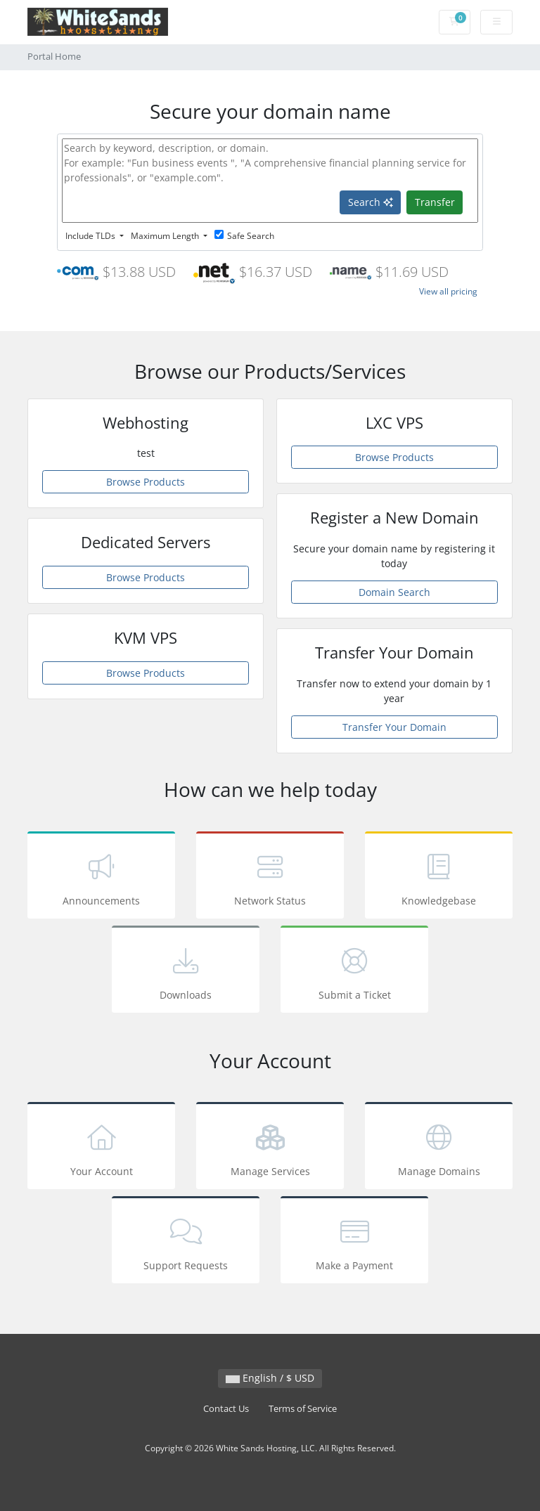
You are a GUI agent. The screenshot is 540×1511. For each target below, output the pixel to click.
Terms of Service (303, 1409)
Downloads (185, 971)
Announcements (101, 877)
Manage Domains (439, 1148)
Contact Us (226, 1409)
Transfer (435, 202)
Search (370, 202)
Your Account (101, 1148)
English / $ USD (270, 1377)
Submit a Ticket (354, 971)
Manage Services (270, 1148)
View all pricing (448, 291)
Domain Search (394, 592)
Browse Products (145, 481)
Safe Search (244, 236)
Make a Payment (354, 1242)
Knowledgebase (439, 877)
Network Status (270, 877)
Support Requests (185, 1242)
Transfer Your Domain (394, 727)
